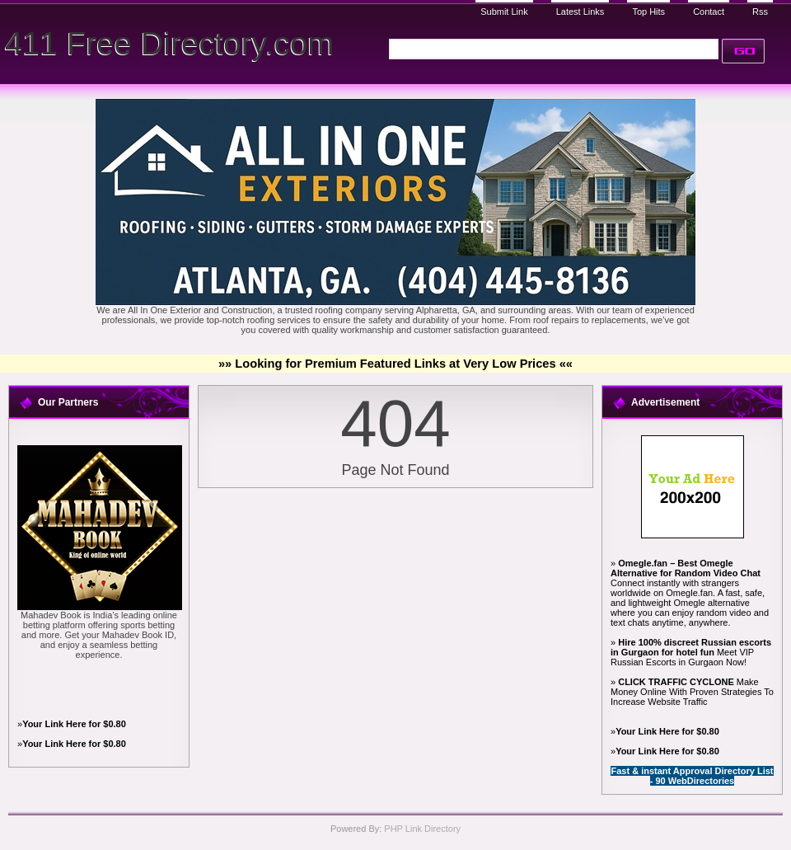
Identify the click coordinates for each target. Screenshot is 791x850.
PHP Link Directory (422, 829)
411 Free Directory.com (169, 43)
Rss (760, 11)
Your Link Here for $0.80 (74, 724)
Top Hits (648, 11)
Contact (708, 11)
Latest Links (580, 11)
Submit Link (503, 11)
